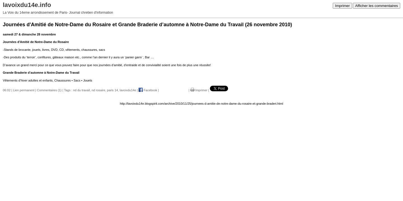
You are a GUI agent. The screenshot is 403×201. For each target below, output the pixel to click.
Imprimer (342, 6)
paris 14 (112, 90)
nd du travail (81, 90)
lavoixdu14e (128, 90)
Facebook (148, 90)
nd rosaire (98, 90)
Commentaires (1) (49, 90)
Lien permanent (23, 90)
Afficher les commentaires (376, 6)
